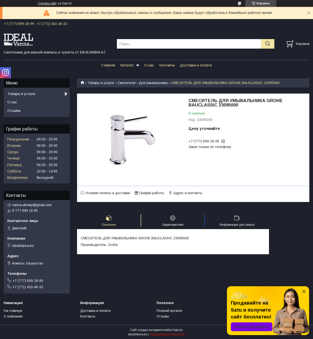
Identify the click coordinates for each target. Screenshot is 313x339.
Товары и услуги (101, 83)
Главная (108, 65)
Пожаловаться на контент (167, 334)
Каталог (127, 65)
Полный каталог (169, 311)
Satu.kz (178, 330)
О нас (149, 65)
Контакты (167, 65)
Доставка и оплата (196, 65)
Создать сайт (47, 3)
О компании (13, 316)
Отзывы (14, 110)
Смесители (126, 83)
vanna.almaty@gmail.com (32, 205)
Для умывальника (153, 83)
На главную (13, 311)
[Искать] (267, 44)
